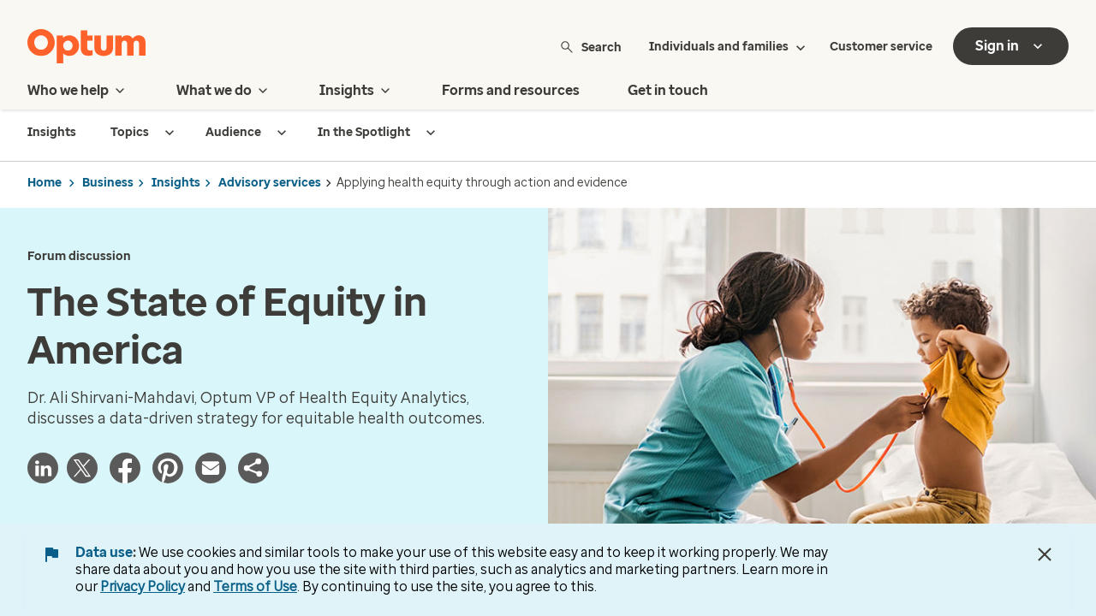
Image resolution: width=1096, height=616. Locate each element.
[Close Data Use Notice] (1044, 554)
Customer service (881, 46)
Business (108, 182)
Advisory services (269, 182)
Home (44, 182)
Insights (176, 182)
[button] (253, 468)
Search (590, 46)
